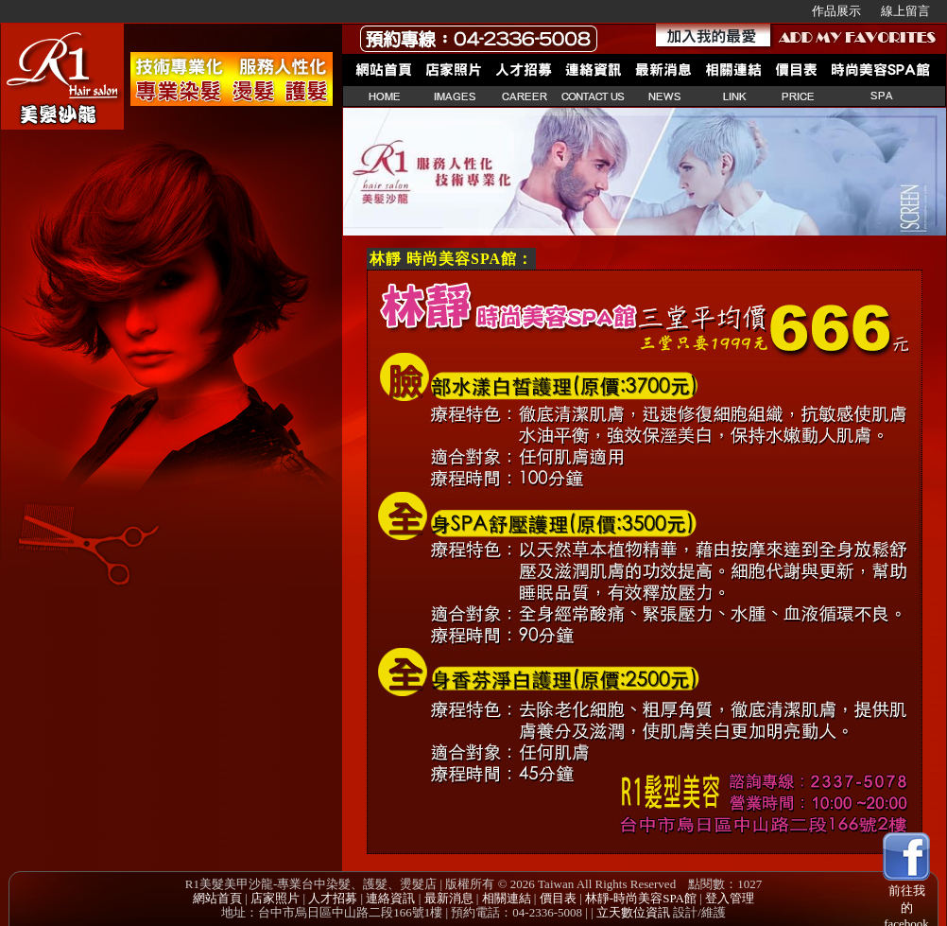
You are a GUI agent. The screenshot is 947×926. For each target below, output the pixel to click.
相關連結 (506, 898)
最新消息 (449, 898)
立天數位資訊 (633, 912)
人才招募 (332, 898)
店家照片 (275, 898)
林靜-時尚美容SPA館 (641, 898)
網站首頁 (217, 898)
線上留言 (905, 11)
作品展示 (836, 11)
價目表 (558, 898)
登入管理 (729, 898)
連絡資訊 (390, 898)
